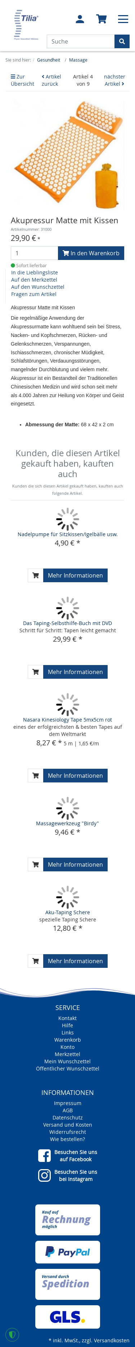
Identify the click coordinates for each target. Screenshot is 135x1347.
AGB (68, 1110)
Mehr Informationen (75, 575)
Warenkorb (67, 1039)
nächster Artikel (114, 80)
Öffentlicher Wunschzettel (67, 1068)
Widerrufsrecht (67, 1131)
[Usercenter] (79, 19)
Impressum (67, 1103)
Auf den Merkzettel (34, 279)
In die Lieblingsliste (34, 272)
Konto (67, 1046)
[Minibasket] (101, 19)
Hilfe (67, 1025)
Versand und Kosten (67, 1124)
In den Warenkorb (91, 253)
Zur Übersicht (22, 80)
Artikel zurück (51, 80)
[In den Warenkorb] (36, 575)
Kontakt (67, 1018)
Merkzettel (67, 1054)
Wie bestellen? (67, 1139)
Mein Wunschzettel (67, 1061)
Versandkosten (112, 1340)
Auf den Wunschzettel (37, 286)
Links (68, 1032)
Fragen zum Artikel (34, 294)
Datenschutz (68, 1117)
